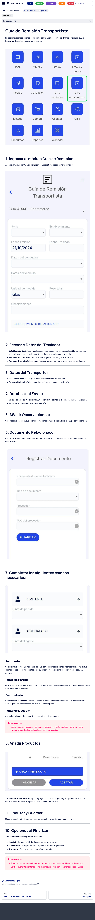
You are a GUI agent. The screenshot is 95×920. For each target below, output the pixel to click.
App (61, 3)
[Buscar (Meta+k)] (83, 3)
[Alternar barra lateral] (3, 3)
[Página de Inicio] (4, 10)
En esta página (9, 21)
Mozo (39, 3)
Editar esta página (11, 880)
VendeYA (51, 3)
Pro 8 (71, 3)
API (30, 3)
